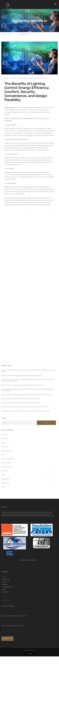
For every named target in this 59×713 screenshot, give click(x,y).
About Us (5, 584)
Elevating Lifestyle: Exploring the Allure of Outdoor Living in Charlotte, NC (21, 402)
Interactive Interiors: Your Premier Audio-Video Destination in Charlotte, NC (21, 375)
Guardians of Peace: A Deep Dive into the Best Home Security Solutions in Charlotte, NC (25, 406)
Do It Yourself (5, 446)
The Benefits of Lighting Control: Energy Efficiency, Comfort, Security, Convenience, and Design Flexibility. (26, 91)
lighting (25, 78)
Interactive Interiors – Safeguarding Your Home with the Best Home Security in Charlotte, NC (26, 394)
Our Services (6, 579)
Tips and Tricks (5, 479)
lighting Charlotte (31, 78)
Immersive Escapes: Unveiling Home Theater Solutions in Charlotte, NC (20, 398)
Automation (4, 434)
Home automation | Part (7, 458)
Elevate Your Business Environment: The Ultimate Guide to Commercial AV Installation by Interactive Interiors (28, 370)
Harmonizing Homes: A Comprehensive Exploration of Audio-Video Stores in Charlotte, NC (25, 410)
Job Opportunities (8, 587)
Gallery (5, 582)
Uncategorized (5, 483)
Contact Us (6, 592)
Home (19, 78)
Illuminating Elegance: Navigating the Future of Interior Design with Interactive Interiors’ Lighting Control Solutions (27, 390)
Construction (4, 438)
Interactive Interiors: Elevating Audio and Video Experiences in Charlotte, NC (22, 385)
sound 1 (3, 475)
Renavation (4, 470)
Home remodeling (6, 462)
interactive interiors (6, 466)
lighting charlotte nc (42, 78)
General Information (6, 450)
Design (3, 442)
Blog (4, 589)
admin (14, 78)
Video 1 (3, 487)
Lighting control (9, 107)
